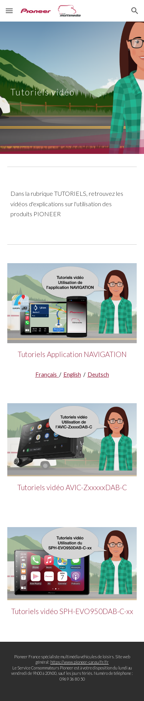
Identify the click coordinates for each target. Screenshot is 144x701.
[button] (9, 10)
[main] (72, 87)
